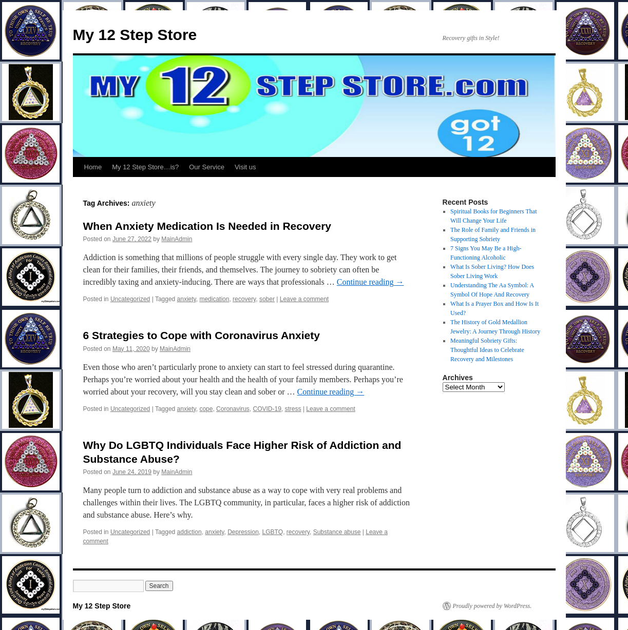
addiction (189, 532)
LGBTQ (272, 532)
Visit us (245, 167)
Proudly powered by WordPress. (492, 605)
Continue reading (370, 282)
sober (267, 299)
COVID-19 (267, 408)
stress (293, 408)
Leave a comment (304, 299)
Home (93, 167)
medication (214, 299)
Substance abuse (337, 532)
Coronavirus (233, 408)
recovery (244, 299)
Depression (243, 532)
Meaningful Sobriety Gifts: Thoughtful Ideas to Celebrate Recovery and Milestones (487, 350)
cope (206, 408)
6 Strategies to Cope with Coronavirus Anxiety (201, 335)
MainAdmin (176, 239)
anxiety (186, 299)
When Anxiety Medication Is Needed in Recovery (207, 226)
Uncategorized (130, 299)
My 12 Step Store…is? (145, 167)
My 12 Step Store (135, 34)
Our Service (206, 167)
